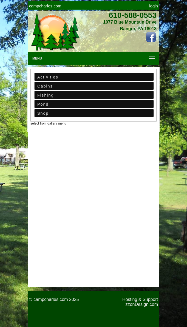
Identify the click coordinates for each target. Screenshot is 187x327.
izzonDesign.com (141, 304)
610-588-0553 (133, 15)
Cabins (45, 86)
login (153, 6)
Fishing (45, 95)
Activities (47, 77)
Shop (43, 113)
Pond (43, 104)
